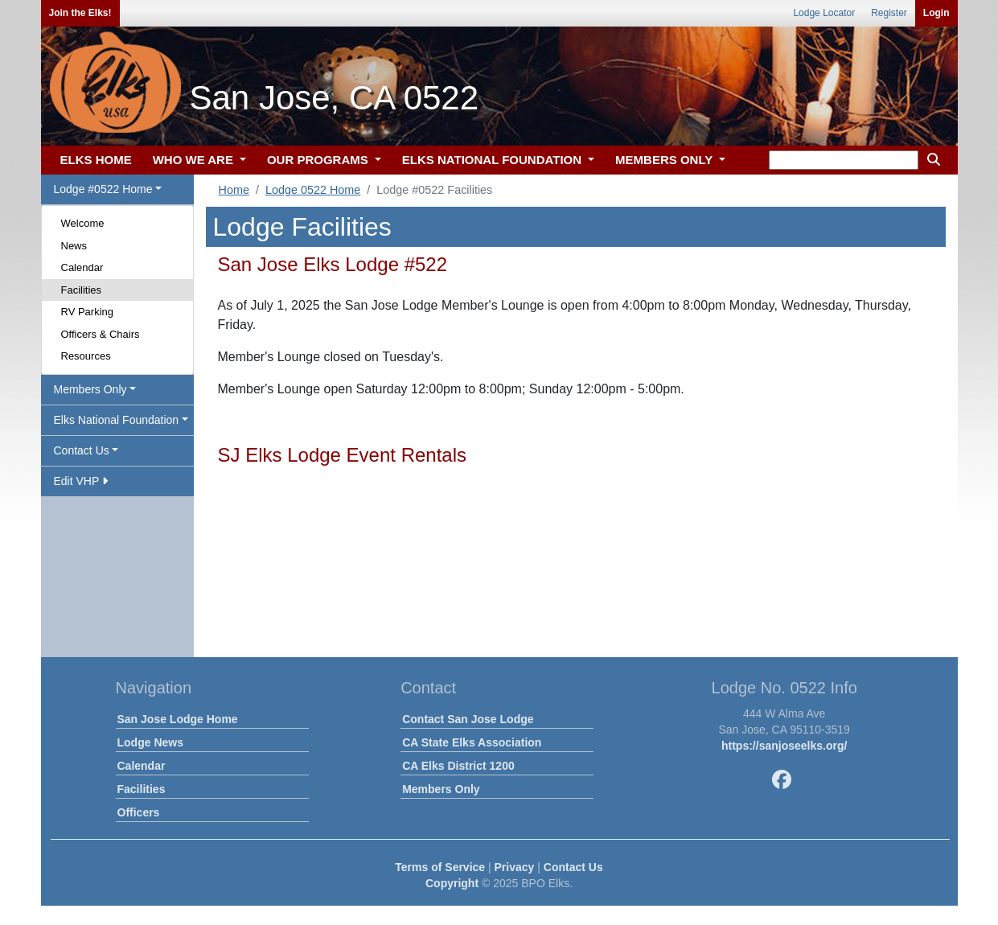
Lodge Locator (824, 12)
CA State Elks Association (471, 742)
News (74, 246)
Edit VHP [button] (81, 481)
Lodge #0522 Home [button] (103, 189)
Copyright (451, 883)
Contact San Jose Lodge (467, 719)
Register (889, 12)
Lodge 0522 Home (312, 189)
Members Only (440, 789)
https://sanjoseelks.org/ (784, 745)
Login (936, 12)
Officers (138, 812)
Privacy (515, 867)
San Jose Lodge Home (177, 719)
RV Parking (87, 312)
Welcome (83, 223)
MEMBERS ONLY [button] (665, 159)
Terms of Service (440, 867)
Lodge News (150, 742)
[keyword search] (843, 160)
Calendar (82, 267)
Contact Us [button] (81, 450)
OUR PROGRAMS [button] (319, 159)
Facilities (81, 290)
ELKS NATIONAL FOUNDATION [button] (493, 159)
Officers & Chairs (100, 334)
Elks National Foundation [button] (116, 419)
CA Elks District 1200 (458, 765)
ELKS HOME (96, 159)
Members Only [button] (90, 389)
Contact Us (573, 867)
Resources (86, 356)
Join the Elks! (80, 12)
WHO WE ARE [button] (194, 159)
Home (234, 189)
